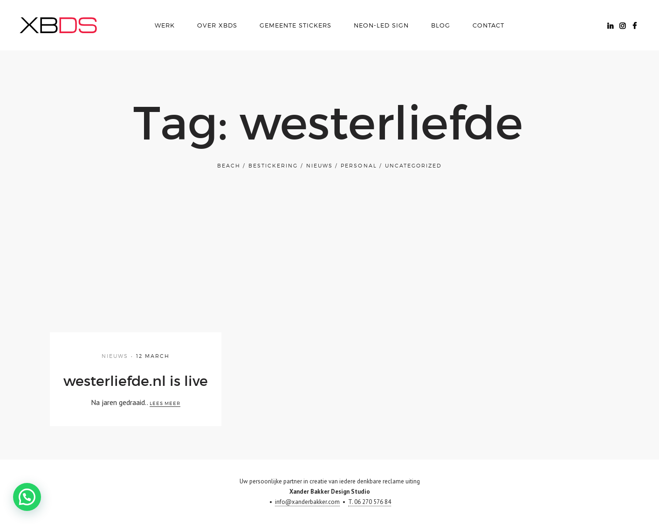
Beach (228, 165)
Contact (488, 25)
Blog (440, 25)
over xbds (217, 25)
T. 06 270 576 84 (369, 502)
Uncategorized (413, 165)
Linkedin (610, 25)
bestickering (273, 165)
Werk (165, 25)
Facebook (634, 25)
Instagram (622, 25)
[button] (17, 500)
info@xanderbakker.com (307, 502)
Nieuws (319, 165)
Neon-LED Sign (381, 25)
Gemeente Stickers (295, 25)
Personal (359, 165)
